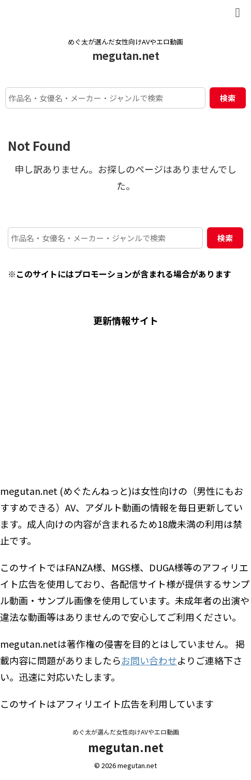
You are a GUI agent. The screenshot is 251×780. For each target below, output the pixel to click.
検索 (227, 97)
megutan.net (125, 55)
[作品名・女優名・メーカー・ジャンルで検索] (105, 97)
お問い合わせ (149, 660)
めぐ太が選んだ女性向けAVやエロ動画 (125, 731)
